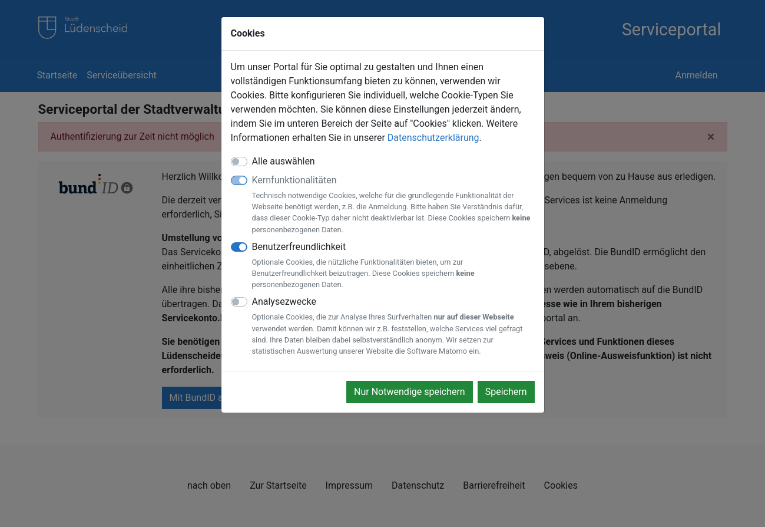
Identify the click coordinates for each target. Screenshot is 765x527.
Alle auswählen (283, 161)
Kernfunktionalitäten (393, 204)
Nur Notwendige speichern (409, 391)
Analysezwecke (393, 326)
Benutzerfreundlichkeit (393, 266)
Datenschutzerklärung (433, 137)
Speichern (506, 391)
